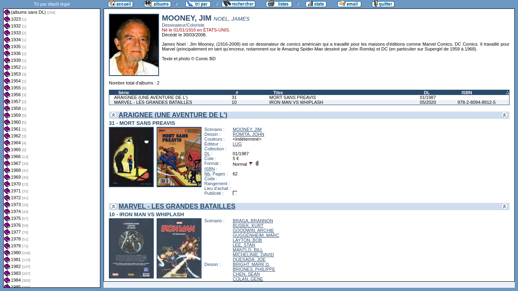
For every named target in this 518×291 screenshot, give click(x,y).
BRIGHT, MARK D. (251, 264)
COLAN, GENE (248, 278)
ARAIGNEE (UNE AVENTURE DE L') (151, 97)
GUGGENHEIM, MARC (256, 235)
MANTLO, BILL (248, 249)
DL (427, 92)
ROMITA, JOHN (248, 134)
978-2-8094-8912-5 (476, 102)
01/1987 (428, 97)
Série (123, 92)
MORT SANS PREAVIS (293, 97)
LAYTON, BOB (247, 240)
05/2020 (428, 102)
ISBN (466, 92)
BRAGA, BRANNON (253, 220)
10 (234, 102)
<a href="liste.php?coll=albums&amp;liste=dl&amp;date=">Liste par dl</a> (51, 144)
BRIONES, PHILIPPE (254, 269)
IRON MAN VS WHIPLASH (296, 102)
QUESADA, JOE (249, 259)
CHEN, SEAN (246, 274)
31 (234, 97)
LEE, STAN (244, 244)
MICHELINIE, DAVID (253, 254)
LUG (237, 143)
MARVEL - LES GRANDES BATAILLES (153, 102)
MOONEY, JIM (247, 129)
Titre (278, 92)
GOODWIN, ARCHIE (253, 230)
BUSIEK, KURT (248, 225)
